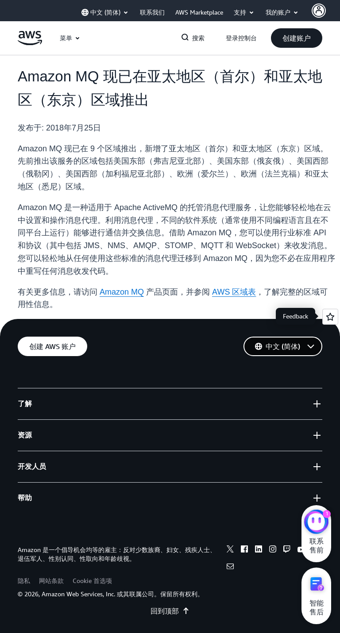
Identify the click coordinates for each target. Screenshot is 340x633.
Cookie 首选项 (92, 580)
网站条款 (51, 580)
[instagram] (272, 550)
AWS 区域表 (234, 292)
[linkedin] (258, 550)
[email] (230, 567)
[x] (230, 550)
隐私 (24, 580)
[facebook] (244, 550)
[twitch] (286, 550)
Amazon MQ (122, 292)
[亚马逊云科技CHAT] (316, 523)
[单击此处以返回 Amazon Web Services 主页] (30, 42)
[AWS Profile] (319, 11)
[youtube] (301, 550)
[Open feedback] (330, 317)
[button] (296, 38)
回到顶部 (170, 610)
